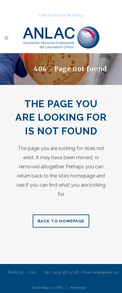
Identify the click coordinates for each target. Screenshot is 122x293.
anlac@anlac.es (105, 272)
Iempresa (78, 287)
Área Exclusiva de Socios (61, 15)
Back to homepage (61, 221)
